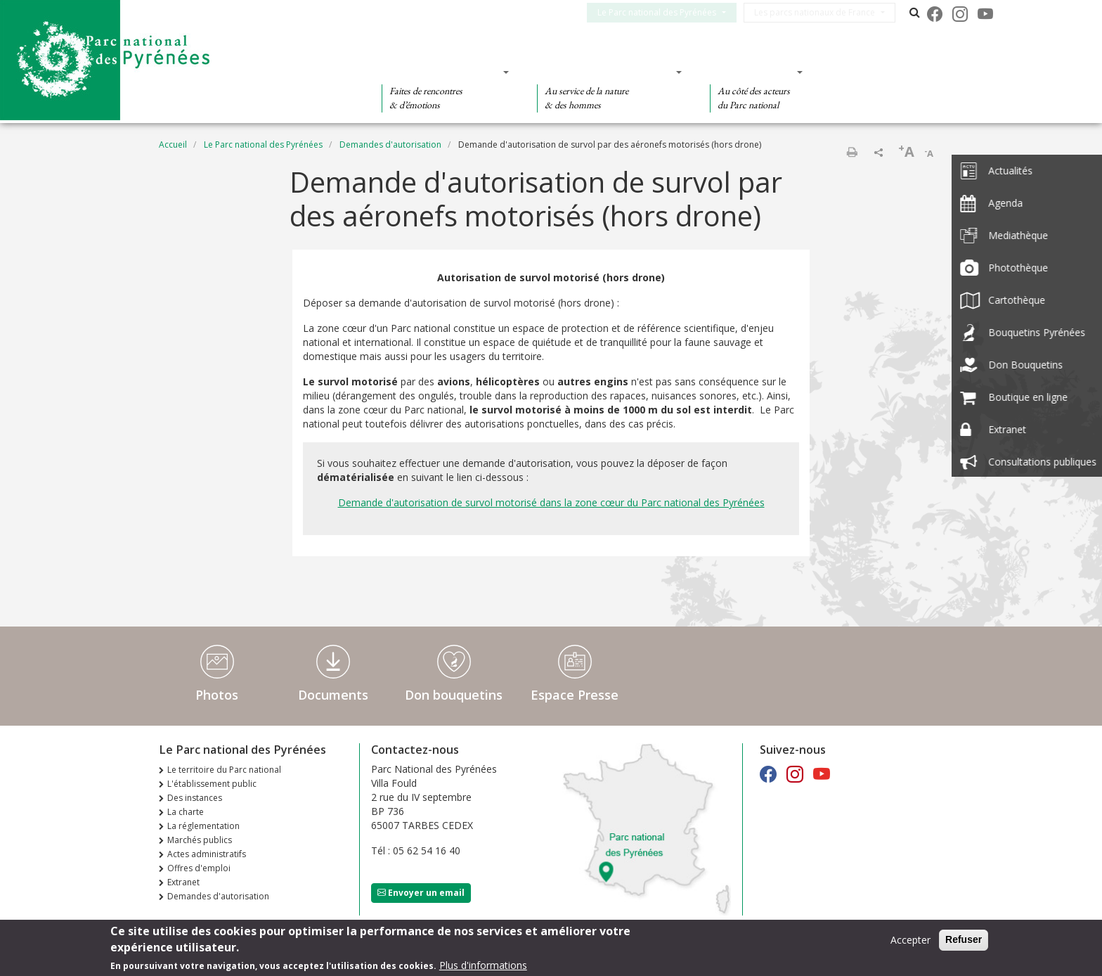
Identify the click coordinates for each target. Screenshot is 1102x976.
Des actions (752, 71)
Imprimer (852, 152)
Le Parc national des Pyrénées (665, 12)
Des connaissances (605, 71)
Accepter (910, 940)
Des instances (194, 798)
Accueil (173, 144)
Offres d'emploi (199, 868)
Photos (216, 694)
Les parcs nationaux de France (823, 12)
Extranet (183, 882)
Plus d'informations (483, 965)
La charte (185, 812)
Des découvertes (441, 71)
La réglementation (203, 826)
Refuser (963, 940)
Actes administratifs (206, 854)
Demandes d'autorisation (390, 144)
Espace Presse (574, 694)
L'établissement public (212, 784)
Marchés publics (199, 840)
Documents (333, 694)
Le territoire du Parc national (224, 770)
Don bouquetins (454, 694)
